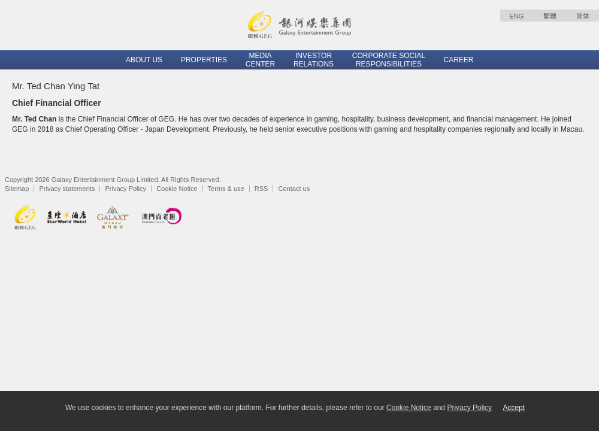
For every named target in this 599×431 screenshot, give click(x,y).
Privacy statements (67, 188)
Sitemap (17, 188)
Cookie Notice (176, 188)
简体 (582, 16)
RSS (261, 188)
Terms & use (226, 188)
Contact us (294, 188)
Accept (514, 407)
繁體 (549, 16)
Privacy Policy (125, 188)
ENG (517, 16)
